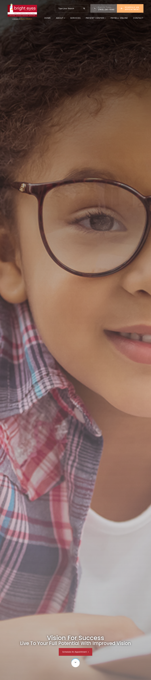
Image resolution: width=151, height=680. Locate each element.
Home (47, 18)
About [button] (60, 18)
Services (75, 18)
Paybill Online (119, 18)
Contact (138, 18)
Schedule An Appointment (74, 652)
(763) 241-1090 (106, 8)
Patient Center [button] (95, 18)
